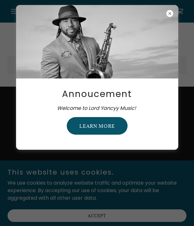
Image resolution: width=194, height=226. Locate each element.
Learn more (97, 126)
